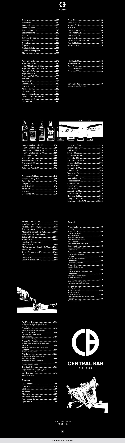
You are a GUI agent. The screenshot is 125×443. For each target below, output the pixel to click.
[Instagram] (62, 431)
